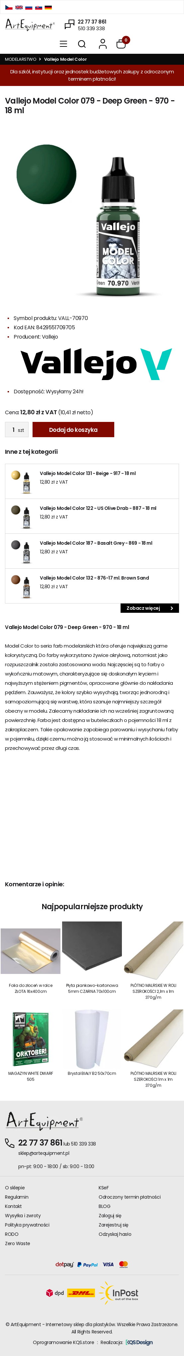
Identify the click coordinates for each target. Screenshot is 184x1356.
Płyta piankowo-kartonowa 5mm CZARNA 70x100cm (92, 988)
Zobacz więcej (150, 608)
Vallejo (50, 337)
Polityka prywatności (27, 1225)
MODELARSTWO (21, 59)
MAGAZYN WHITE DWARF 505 (30, 1076)
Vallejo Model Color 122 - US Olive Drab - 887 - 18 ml (98, 508)
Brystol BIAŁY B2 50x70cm (92, 1073)
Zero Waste (17, 1243)
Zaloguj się (110, 1215)
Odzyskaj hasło (115, 1234)
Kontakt (13, 1206)
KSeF (104, 1187)
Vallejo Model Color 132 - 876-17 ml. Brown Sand (94, 578)
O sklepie (15, 1187)
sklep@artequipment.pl (43, 1153)
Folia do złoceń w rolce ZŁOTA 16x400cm (30, 988)
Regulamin (16, 1197)
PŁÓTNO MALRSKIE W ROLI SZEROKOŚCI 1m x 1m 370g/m (153, 1079)
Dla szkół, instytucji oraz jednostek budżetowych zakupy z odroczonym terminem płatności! (92, 75)
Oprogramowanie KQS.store (63, 1342)
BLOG (104, 1206)
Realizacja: (126, 1342)
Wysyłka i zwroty (23, 1215)
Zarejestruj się (114, 1225)
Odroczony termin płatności (129, 1197)
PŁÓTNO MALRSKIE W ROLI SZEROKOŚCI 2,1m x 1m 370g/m (153, 991)
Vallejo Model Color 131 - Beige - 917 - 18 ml (88, 473)
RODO (11, 1234)
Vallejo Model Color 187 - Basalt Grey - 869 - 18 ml (96, 543)
